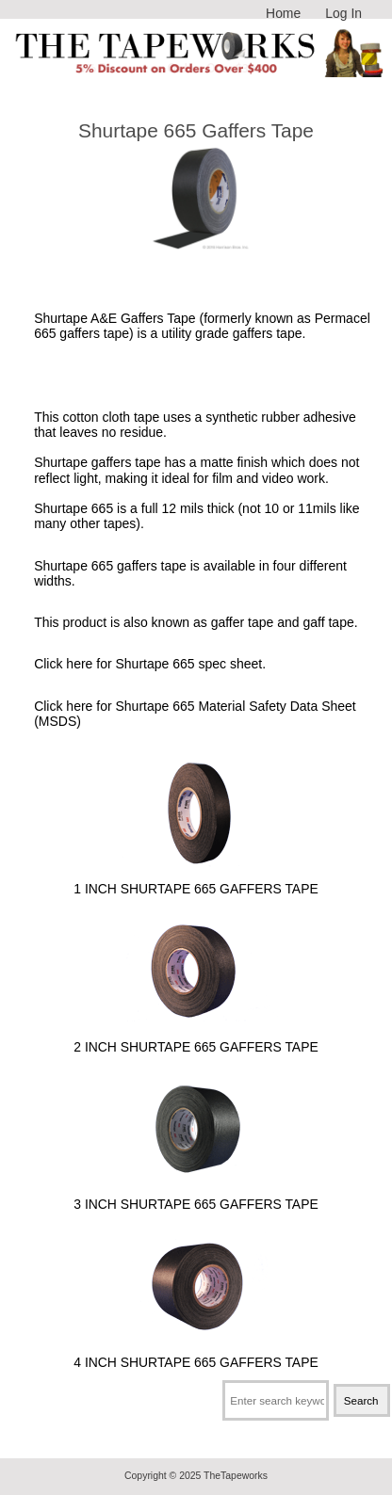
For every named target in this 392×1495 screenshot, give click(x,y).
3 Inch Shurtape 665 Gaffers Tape (196, 1196)
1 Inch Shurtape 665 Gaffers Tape (196, 880)
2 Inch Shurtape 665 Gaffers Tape (196, 1037)
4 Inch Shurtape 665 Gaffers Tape (196, 1353)
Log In (343, 13)
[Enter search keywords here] (275, 1400)
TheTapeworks (236, 1476)
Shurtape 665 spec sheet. (190, 663)
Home (283, 13)
